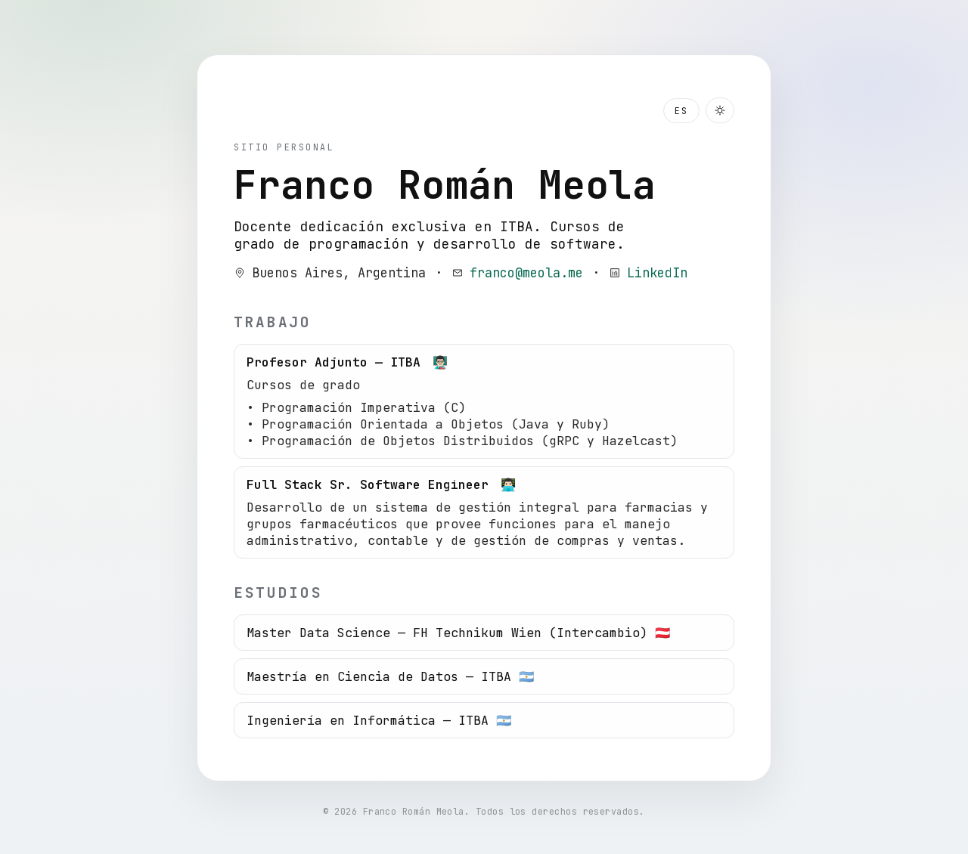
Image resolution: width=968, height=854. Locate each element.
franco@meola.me (526, 273)
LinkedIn (657, 273)
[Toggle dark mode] (720, 110)
